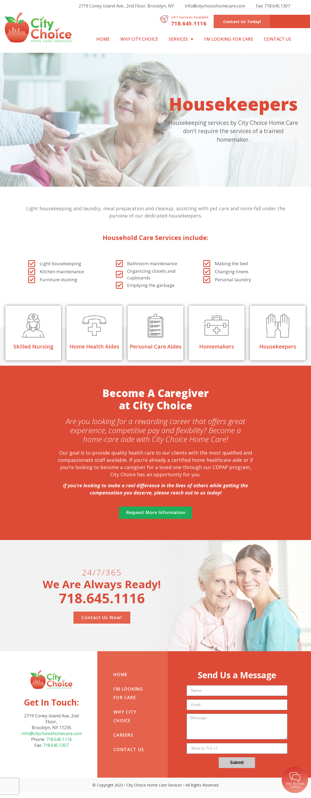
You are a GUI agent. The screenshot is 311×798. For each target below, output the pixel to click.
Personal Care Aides (156, 346)
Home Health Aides (94, 346)
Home (103, 39)
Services (181, 39)
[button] (242, 21)
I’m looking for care (228, 39)
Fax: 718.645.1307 (273, 6)
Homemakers (216, 346)
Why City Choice (139, 39)
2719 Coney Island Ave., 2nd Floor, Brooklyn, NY (126, 6)
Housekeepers (277, 346)
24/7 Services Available (190, 17)
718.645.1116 (59, 745)
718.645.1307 (56, 751)
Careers (123, 740)
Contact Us (277, 39)
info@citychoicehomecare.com (215, 6)
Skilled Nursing (33, 346)
